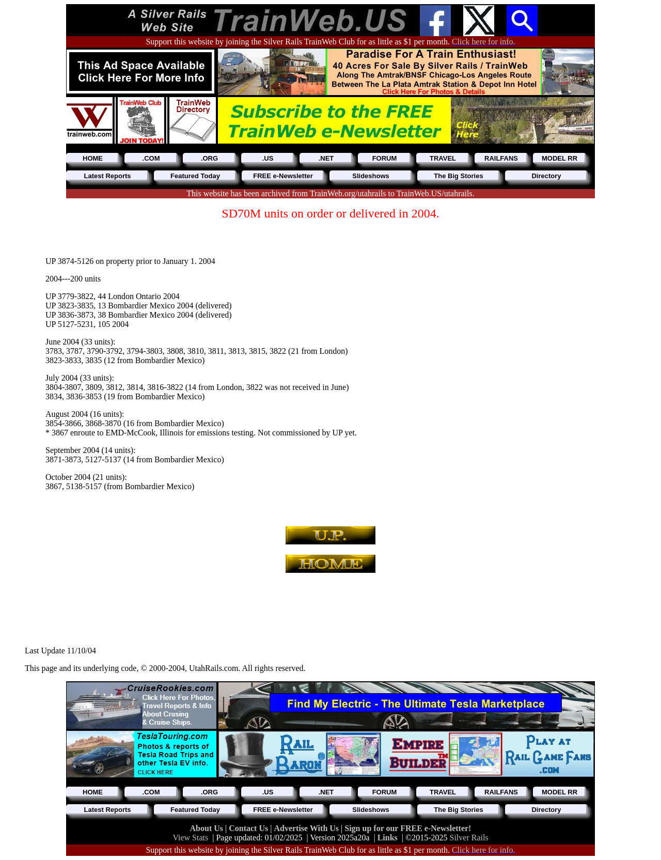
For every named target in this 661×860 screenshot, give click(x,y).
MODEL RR (559, 158)
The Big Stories (458, 176)
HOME (93, 158)
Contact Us (249, 828)
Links (387, 837)
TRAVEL (443, 158)
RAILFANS (501, 158)
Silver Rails (469, 837)
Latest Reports (107, 176)
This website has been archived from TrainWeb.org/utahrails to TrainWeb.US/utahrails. (330, 193)
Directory (546, 176)
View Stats (190, 837)
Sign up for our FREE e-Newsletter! (407, 828)
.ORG (209, 158)
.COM (151, 158)
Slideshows (370, 176)
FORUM (384, 158)
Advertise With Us (307, 828)
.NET (326, 158)
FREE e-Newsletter (283, 176)
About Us (207, 828)
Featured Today (195, 176)
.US (268, 158)
